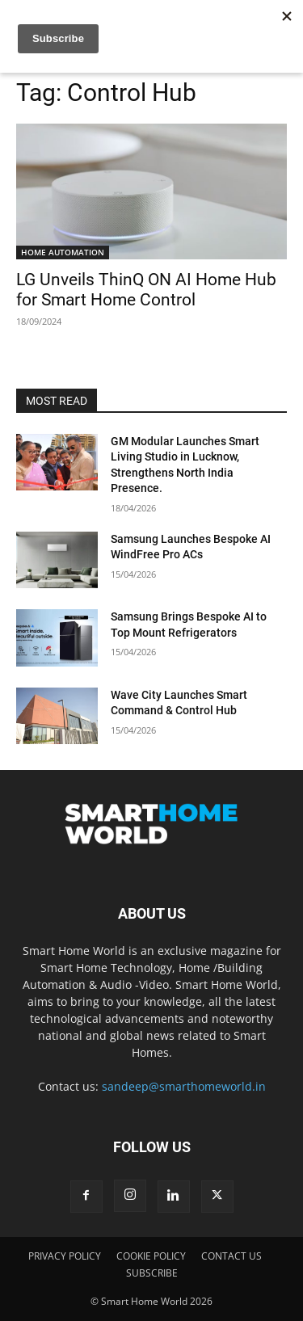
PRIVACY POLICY (64, 1256)
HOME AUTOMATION (62, 252)
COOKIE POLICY (151, 1256)
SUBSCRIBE (152, 1273)
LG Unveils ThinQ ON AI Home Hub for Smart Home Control (146, 289)
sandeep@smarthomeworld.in (184, 1086)
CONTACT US (231, 1256)
